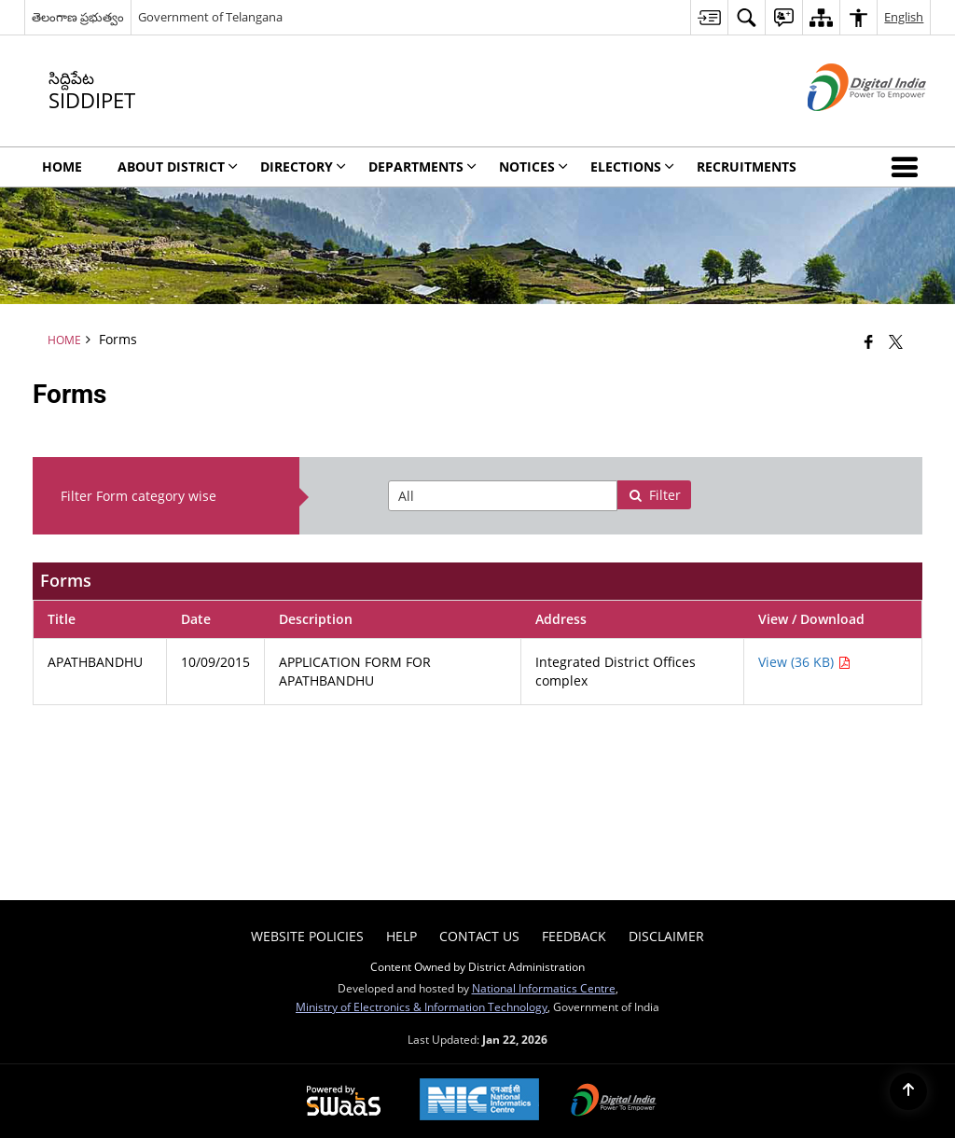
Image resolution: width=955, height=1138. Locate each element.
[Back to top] (908, 1091)
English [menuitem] (903, 16)
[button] (908, 167)
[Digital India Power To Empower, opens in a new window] (614, 1101)
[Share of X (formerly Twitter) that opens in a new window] (895, 341)
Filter (655, 495)
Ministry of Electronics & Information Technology (421, 1006)
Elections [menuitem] (632, 166)
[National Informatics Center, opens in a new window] (479, 1101)
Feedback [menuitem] (574, 936)
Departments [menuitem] (422, 166)
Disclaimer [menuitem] (666, 936)
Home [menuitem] (62, 166)
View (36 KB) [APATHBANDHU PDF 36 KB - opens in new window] (804, 662)
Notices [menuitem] (533, 166)
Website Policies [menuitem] (307, 936)
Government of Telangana (210, 16)
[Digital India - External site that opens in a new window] (843, 126)
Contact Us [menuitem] (479, 936)
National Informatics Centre (544, 987)
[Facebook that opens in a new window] (868, 341)
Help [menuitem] (401, 936)
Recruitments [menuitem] (746, 166)
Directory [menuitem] (303, 166)
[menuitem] (708, 17)
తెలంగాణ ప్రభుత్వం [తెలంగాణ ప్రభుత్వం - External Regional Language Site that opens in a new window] (78, 16)
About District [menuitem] (178, 166)
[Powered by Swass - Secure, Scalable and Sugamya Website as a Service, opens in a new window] (343, 1101)
